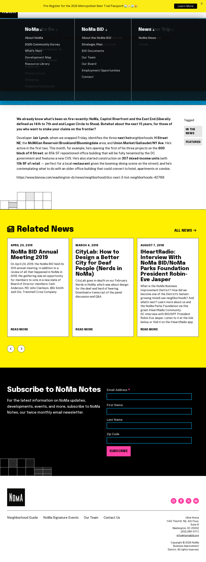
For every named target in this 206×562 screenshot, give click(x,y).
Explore (104, 9)
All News (185, 231)
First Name (115, 405)
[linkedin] (196, 501)
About (127, 9)
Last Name (114, 419)
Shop (184, 9)
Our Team (91, 517)
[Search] (197, 9)
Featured (193, 142)
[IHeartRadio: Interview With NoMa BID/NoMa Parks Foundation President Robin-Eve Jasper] (168, 287)
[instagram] (173, 501)
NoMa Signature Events (61, 517)
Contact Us (112, 517)
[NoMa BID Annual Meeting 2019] (38, 287)
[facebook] (181, 501)
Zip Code (113, 434)
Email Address (118, 390)
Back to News (188, 27)
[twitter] (188, 501)
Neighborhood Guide (157, 9)
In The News (190, 131)
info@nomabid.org (188, 535)
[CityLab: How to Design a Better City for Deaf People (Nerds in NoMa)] (103, 287)
